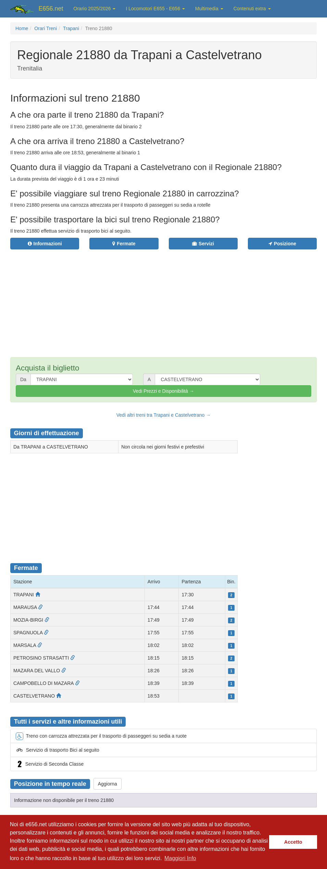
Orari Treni (45, 28)
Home (21, 28)
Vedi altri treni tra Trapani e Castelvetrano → (163, 415)
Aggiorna (107, 784)
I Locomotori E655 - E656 (155, 8)
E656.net (51, 8)
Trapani (71, 28)
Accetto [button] (293, 842)
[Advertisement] (183, 299)
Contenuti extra (252, 8)
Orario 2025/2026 (95, 8)
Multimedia (209, 8)
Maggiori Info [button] (180, 858)
